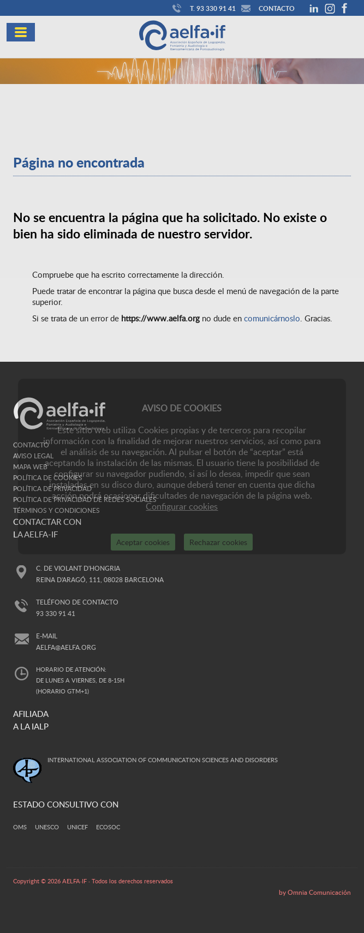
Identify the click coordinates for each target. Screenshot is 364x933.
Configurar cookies (182, 506)
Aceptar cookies (143, 542)
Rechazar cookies (218, 542)
